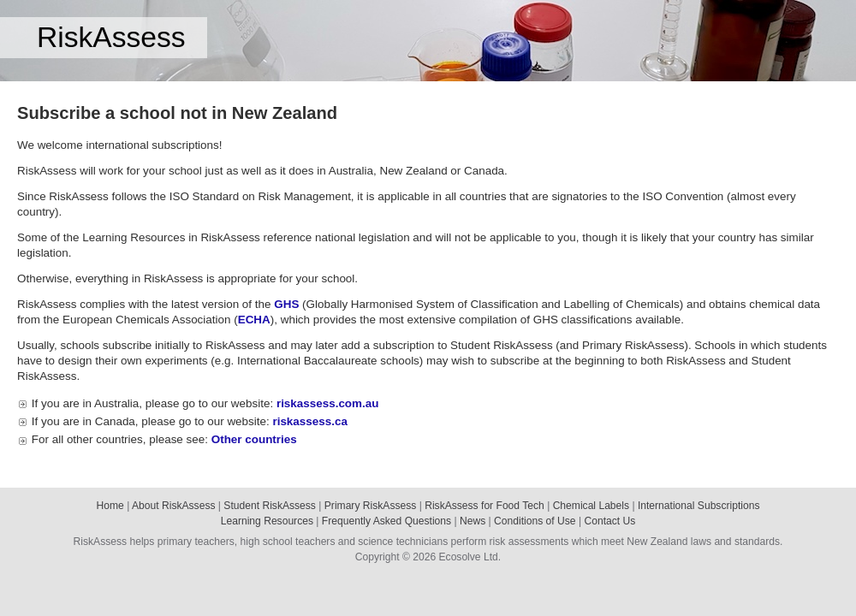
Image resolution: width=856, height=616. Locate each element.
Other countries (254, 439)
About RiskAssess (173, 506)
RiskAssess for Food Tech (484, 506)
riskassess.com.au (327, 403)
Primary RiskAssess (370, 506)
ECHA (254, 319)
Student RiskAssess (269, 506)
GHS (286, 304)
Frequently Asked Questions (386, 521)
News (472, 521)
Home (110, 506)
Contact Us (609, 521)
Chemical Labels (591, 506)
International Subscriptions (699, 506)
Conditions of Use (534, 521)
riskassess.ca (309, 421)
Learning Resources (267, 521)
